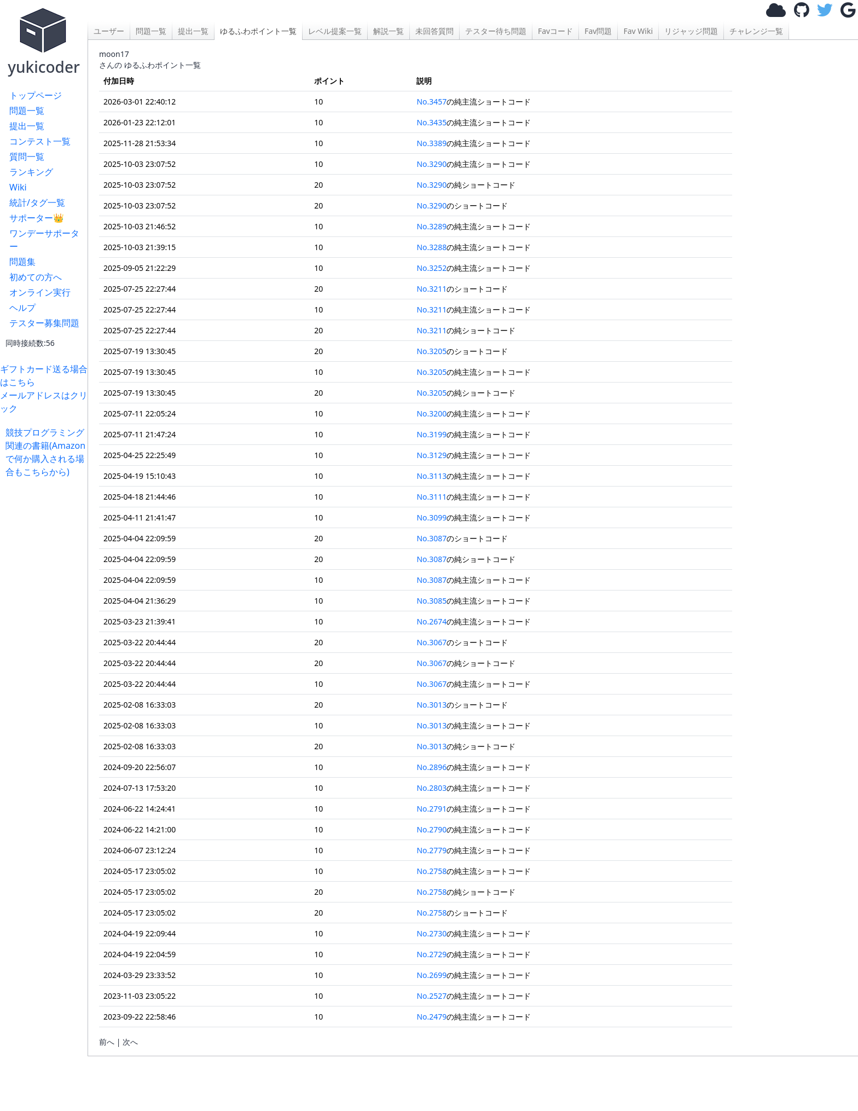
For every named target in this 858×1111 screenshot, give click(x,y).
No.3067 (431, 642)
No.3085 (431, 600)
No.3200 (431, 413)
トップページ (35, 95)
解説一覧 (388, 31)
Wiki (18, 187)
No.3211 (431, 288)
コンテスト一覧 (40, 141)
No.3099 (431, 517)
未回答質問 (434, 31)
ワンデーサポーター (44, 239)
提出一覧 (26, 126)
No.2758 (431, 871)
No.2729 (431, 954)
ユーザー (109, 31)
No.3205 (431, 351)
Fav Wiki (638, 31)
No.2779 (431, 850)
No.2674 (431, 621)
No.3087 (431, 538)
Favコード (555, 31)
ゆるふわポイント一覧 (258, 31)
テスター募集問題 (44, 323)
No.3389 (431, 143)
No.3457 (431, 101)
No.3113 (431, 476)
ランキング (31, 172)
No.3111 (431, 496)
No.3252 (431, 268)
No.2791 (431, 808)
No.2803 (431, 788)
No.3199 (431, 434)
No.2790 (431, 829)
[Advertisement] (46, 642)
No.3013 (431, 704)
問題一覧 (26, 111)
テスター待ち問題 (495, 31)
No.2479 (431, 1016)
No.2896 (431, 767)
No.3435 (431, 122)
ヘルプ (22, 308)
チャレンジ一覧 (756, 31)
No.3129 (431, 455)
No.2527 (431, 996)
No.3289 (431, 226)
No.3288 (431, 247)
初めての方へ (35, 277)
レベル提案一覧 (335, 31)
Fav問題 (598, 31)
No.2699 (431, 975)
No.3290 (431, 164)
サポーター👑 (36, 218)
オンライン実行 (40, 292)
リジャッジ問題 (691, 31)
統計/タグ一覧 (37, 202)
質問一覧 (26, 157)
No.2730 (431, 933)
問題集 (22, 262)
